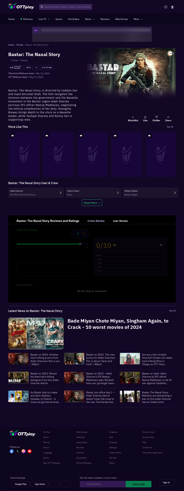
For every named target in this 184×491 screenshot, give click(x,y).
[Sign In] (166, 482)
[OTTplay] (21, 7)
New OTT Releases (51, 462)
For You (46, 432)
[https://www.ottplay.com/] (11, 19)
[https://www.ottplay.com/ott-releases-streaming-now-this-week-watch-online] (73, 19)
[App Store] (39, 484)
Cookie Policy (115, 452)
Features (113, 432)
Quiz (111, 437)
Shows (46, 447)
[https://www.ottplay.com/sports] (58, 19)
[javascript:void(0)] (44, 19)
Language (47, 452)
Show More (90, 202)
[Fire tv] (65, 484)
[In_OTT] (25, 451)
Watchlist (80, 437)
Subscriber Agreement (152, 452)
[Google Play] (20, 484)
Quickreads (81, 457)
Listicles (80, 452)
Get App (113, 457)
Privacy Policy (148, 437)
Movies (46, 442)
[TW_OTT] (19, 451)
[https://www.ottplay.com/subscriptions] (26, 19)
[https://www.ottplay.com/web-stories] (121, 19)
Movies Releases (84, 462)
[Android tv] (54, 484)
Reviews (80, 447)
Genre (46, 457)
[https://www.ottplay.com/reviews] (104, 19)
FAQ (144, 442)
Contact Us (147, 447)
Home (46, 437)
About (112, 462)
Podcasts (113, 442)
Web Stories (81, 432)
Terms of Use (148, 432)
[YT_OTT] (31, 451)
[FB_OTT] (13, 451)
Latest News (81, 442)
